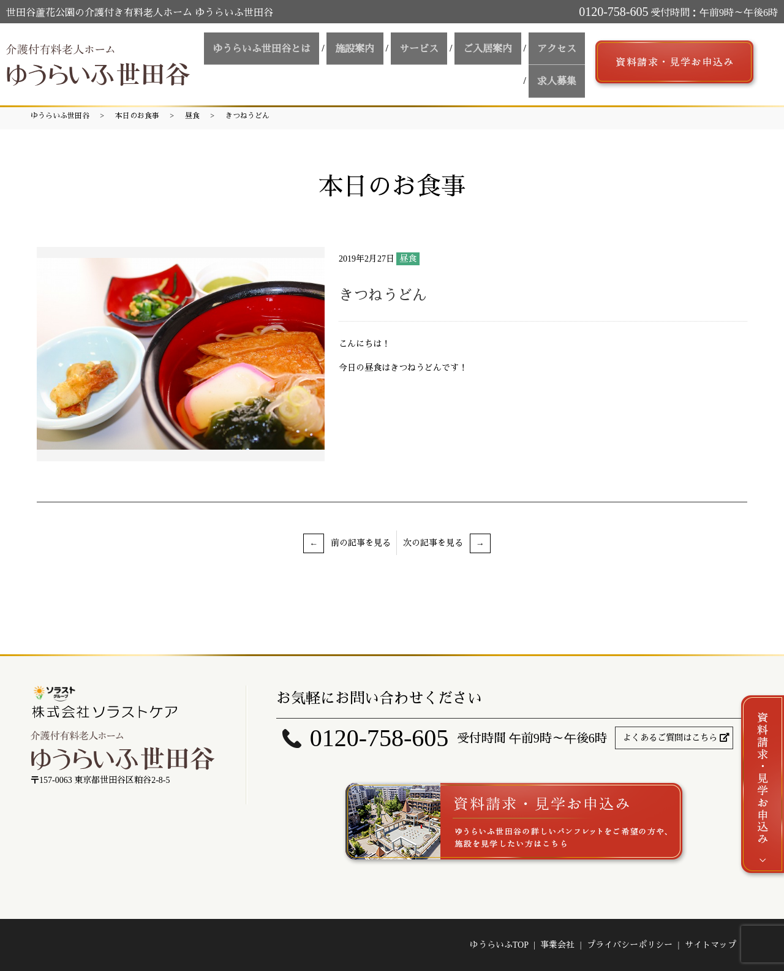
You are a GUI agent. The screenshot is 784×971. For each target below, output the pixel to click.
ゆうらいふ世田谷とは (296, 51)
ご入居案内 (499, 51)
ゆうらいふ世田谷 (60, 115)
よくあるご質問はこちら (670, 737)
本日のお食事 (137, 115)
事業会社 (557, 945)
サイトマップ (710, 945)
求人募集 (560, 73)
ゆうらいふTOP (499, 945)
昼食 (192, 115)
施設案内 (381, 51)
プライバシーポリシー (630, 945)
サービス (438, 51)
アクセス (560, 51)
